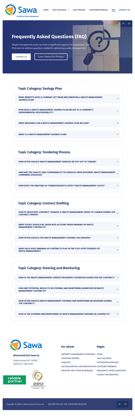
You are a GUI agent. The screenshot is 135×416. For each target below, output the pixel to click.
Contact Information (107, 376)
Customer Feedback (98, 10)
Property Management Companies (78, 356)
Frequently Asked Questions (111, 372)
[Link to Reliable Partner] (14, 381)
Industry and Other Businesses (77, 372)
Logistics (66, 364)
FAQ (113, 10)
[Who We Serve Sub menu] (68, 10)
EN (129, 23)
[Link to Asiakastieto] (38, 381)
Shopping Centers (70, 360)
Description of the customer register (67, 405)
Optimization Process (108, 364)
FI (123, 23)
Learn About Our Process (51, 56)
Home (46, 10)
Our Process (79, 10)
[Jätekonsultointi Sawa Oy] (22, 10)
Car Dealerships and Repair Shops (78, 368)
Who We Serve (59, 10)
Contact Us (124, 10)
